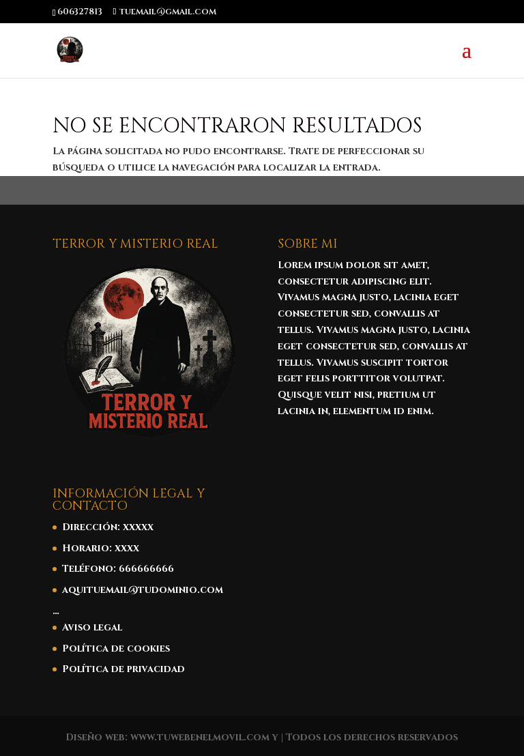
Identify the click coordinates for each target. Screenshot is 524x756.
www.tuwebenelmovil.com (200, 737)
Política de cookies (116, 648)
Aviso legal (92, 627)
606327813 (79, 11)
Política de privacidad (123, 669)
